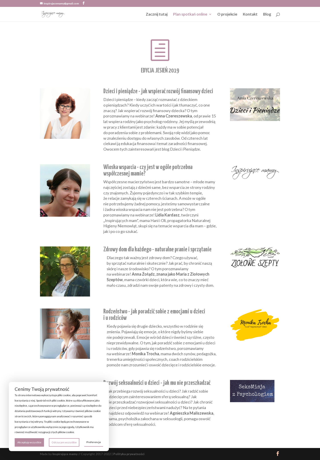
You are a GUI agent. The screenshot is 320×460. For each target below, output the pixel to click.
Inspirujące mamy (65, 454)
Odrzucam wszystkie (64, 442)
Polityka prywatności (128, 454)
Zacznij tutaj (157, 14)
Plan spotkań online (190, 14)
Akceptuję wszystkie (29, 442)
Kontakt (250, 14)
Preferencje (93, 442)
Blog (267, 14)
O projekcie (227, 14)
